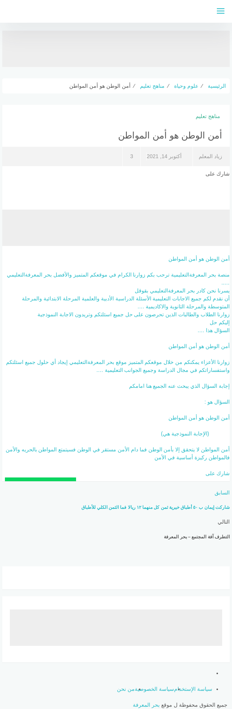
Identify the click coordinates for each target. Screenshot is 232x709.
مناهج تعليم (208, 116)
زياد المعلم (210, 156)
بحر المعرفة (146, 705)
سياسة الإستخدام (193, 689)
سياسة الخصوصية (154, 689)
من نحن (126, 689)
